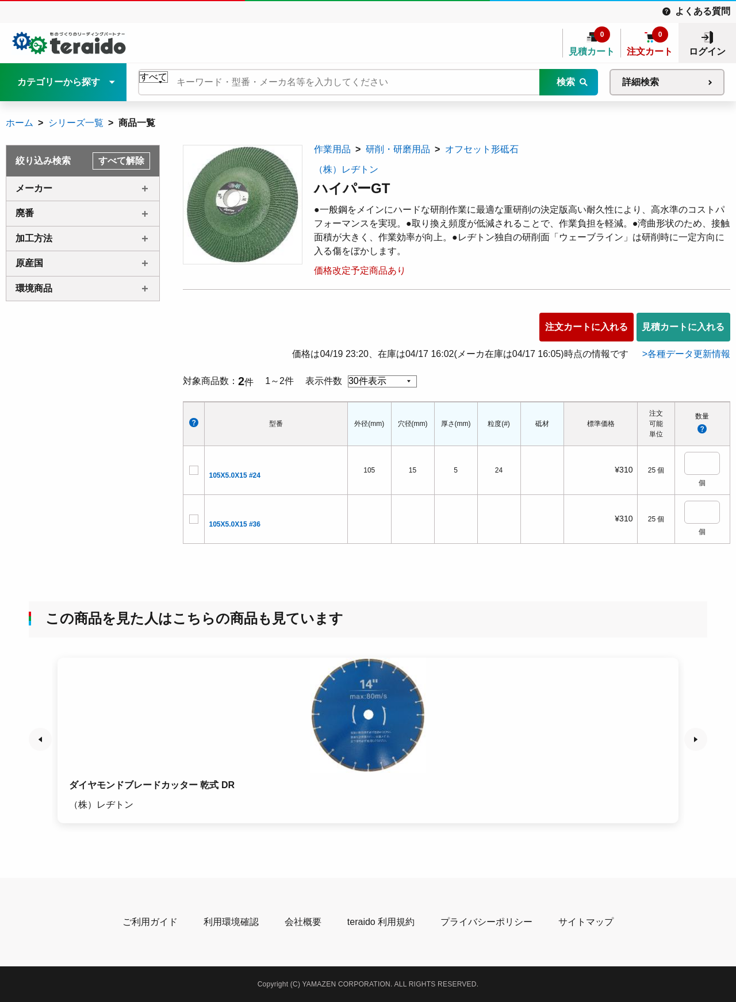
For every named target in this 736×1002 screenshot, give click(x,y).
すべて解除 (121, 161)
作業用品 (332, 149)
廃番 (25, 213)
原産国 (29, 263)
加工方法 (34, 238)
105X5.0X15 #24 (234, 475)
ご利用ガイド (150, 922)
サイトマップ (586, 922)
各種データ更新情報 (688, 354)
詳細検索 (640, 82)
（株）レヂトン (346, 169)
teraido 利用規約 (381, 922)
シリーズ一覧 (75, 123)
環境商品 (34, 288)
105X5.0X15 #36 (234, 524)
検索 (566, 82)
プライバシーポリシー (486, 922)
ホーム (19, 123)
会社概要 (303, 922)
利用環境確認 (231, 922)
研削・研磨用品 (398, 149)
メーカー (34, 188)
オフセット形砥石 (482, 149)
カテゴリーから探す (58, 82)
